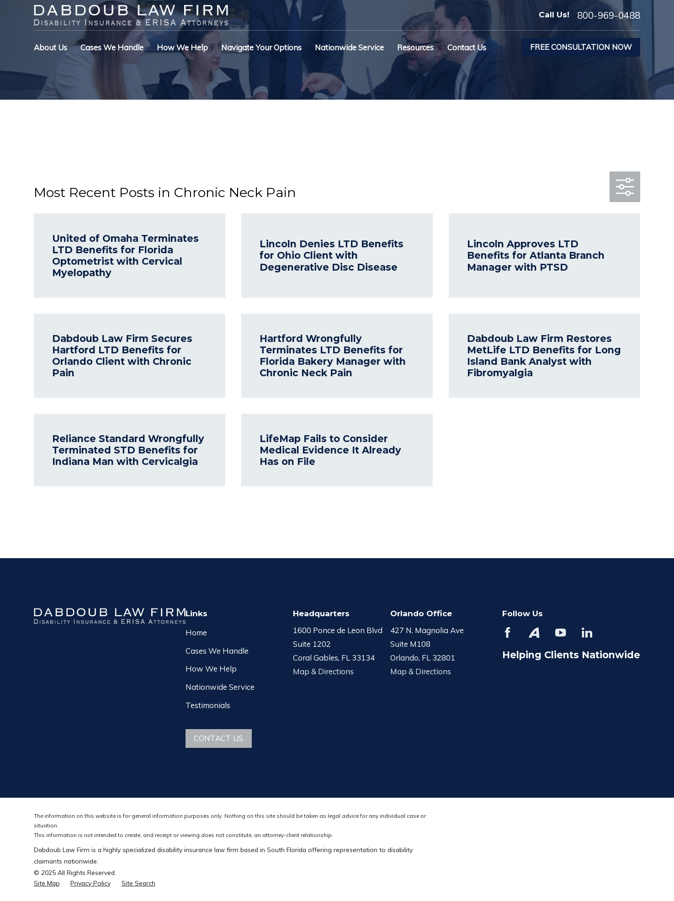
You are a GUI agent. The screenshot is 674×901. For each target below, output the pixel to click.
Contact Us (218, 738)
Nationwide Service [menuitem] (349, 47)
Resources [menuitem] (415, 47)
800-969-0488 (608, 15)
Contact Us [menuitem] (466, 47)
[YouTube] (560, 632)
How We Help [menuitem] (182, 47)
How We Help (211, 668)
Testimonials (208, 705)
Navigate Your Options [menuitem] (261, 47)
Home (196, 632)
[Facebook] (507, 632)
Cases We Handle (217, 651)
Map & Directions (323, 671)
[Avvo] (534, 632)
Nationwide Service (220, 687)
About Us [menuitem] (50, 47)
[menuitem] (47, 883)
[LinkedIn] (587, 632)
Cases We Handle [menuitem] (111, 47)
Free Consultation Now (581, 47)
